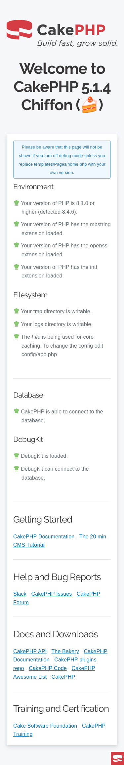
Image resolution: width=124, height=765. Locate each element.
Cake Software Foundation (45, 726)
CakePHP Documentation (43, 536)
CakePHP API (30, 651)
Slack (19, 594)
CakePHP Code (48, 668)
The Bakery (65, 651)
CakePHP (63, 677)
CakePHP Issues (51, 594)
